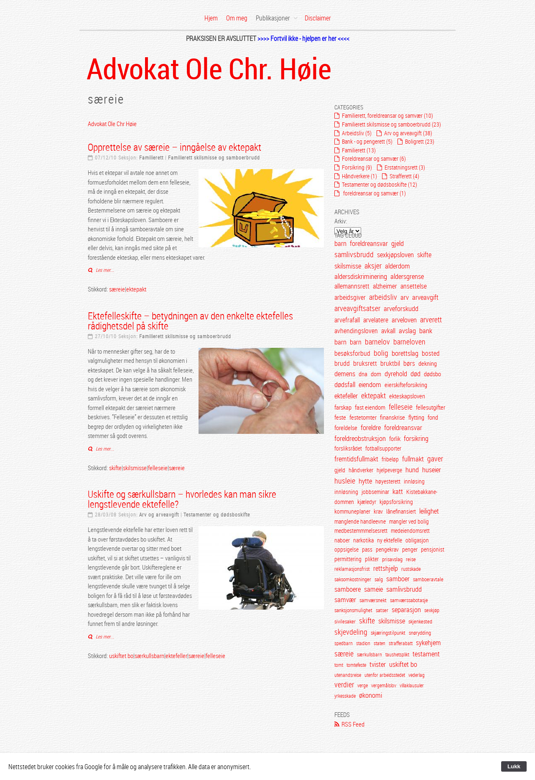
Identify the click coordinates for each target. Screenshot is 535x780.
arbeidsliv (383, 297)
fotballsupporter (383, 448)
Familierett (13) (359, 150)
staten (379, 643)
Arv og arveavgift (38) (408, 133)
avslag (407, 330)
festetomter (363, 417)
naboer (342, 540)
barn (340, 243)
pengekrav (387, 549)
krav (378, 511)
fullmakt (413, 458)
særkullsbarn (149, 655)
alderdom (397, 266)
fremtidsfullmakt (356, 458)
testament (426, 653)
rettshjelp (385, 568)
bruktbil (390, 363)
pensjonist (432, 549)
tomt (338, 664)
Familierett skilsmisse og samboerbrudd (214, 157)
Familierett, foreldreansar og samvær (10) (387, 115)
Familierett (151, 157)
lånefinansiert (401, 511)
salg (378, 579)
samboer (398, 578)
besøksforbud (352, 353)
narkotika (363, 540)
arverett (431, 319)
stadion (363, 643)
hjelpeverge (389, 470)
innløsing (414, 481)
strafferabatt (401, 643)
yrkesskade (345, 695)
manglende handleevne (360, 521)
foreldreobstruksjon (360, 438)
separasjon (406, 609)
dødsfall (344, 384)
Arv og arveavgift (159, 514)
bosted (431, 353)
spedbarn (343, 643)
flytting (416, 417)
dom (376, 374)
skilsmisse (135, 467)
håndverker (361, 470)
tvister (377, 664)
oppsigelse (346, 549)
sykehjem (428, 642)
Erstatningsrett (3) (405, 167)
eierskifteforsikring (406, 384)
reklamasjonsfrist (352, 568)
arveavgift (425, 297)
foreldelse (345, 427)
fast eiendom (370, 407)
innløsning (346, 492)
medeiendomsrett (410, 530)
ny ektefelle (389, 540)
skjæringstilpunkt (388, 632)
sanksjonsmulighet (353, 610)
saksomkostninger (352, 579)
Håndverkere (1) (359, 176)
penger (410, 549)
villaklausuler (412, 685)
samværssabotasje (409, 600)
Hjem (211, 18)
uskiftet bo (121, 655)
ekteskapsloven (407, 396)
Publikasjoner (273, 18)
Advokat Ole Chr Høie (112, 123)
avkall (388, 330)
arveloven (404, 319)
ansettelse (413, 286)
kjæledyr (366, 502)
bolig (381, 353)
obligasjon (417, 540)
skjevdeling (350, 632)
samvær (345, 599)
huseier (431, 469)
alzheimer (385, 286)
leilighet (429, 511)
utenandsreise (347, 674)
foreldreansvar (369, 243)
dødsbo (432, 374)
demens (344, 373)
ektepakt (136, 289)
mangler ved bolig (409, 521)
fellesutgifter (430, 407)
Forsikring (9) (357, 167)
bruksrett (365, 363)
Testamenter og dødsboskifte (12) (379, 184)
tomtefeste (356, 664)
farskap (343, 407)
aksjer (373, 266)
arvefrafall (347, 319)
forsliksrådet (348, 448)
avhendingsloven (356, 330)
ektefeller (176, 655)
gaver (435, 458)
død (415, 373)
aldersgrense (407, 276)
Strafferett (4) (404, 176)
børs (409, 363)
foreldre (371, 427)
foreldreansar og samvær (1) (374, 193)
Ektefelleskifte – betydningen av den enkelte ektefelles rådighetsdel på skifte (190, 320)
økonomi (370, 695)
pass (367, 549)
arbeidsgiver (350, 297)
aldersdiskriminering (360, 276)
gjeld (397, 243)
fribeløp (390, 459)
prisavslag (393, 559)
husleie (344, 481)
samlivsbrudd (354, 254)
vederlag (416, 674)
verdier (344, 684)
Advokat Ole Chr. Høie (209, 68)
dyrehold (396, 373)
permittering (348, 559)
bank (425, 330)
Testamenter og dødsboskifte (216, 514)
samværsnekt (373, 600)
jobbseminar (375, 492)
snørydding (420, 632)
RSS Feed (352, 724)
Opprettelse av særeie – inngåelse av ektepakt (174, 147)
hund (412, 469)
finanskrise (392, 417)
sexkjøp (431, 610)
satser (382, 610)
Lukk (513, 766)
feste (340, 417)
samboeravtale (428, 579)
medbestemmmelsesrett (360, 530)
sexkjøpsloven (395, 254)
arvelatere (375, 319)
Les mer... (104, 269)
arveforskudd (401, 308)
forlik (394, 438)
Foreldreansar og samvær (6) (374, 158)
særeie (117, 289)
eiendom (370, 384)
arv (404, 297)
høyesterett (387, 481)
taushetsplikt (397, 654)
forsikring (416, 438)
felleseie (158, 467)
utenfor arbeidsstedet (384, 674)
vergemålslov (383, 685)
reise (411, 559)
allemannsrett (351, 286)
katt (397, 491)
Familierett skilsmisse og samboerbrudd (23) (391, 124)
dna (363, 374)
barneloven (409, 342)
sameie (373, 589)
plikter (372, 559)
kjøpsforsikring (396, 502)
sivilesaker (345, 621)
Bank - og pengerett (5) (367, 141)
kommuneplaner (352, 511)
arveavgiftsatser (357, 308)
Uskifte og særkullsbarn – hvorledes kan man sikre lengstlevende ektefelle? (182, 499)
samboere (347, 589)
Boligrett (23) (419, 141)
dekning (427, 363)
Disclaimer (318, 18)
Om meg (236, 18)
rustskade (411, 568)
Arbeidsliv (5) (357, 133)
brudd (342, 363)
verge (362, 685)
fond (433, 417)
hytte (365, 481)
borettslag (405, 353)
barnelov (377, 342)
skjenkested (420, 621)
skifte (115, 467)
